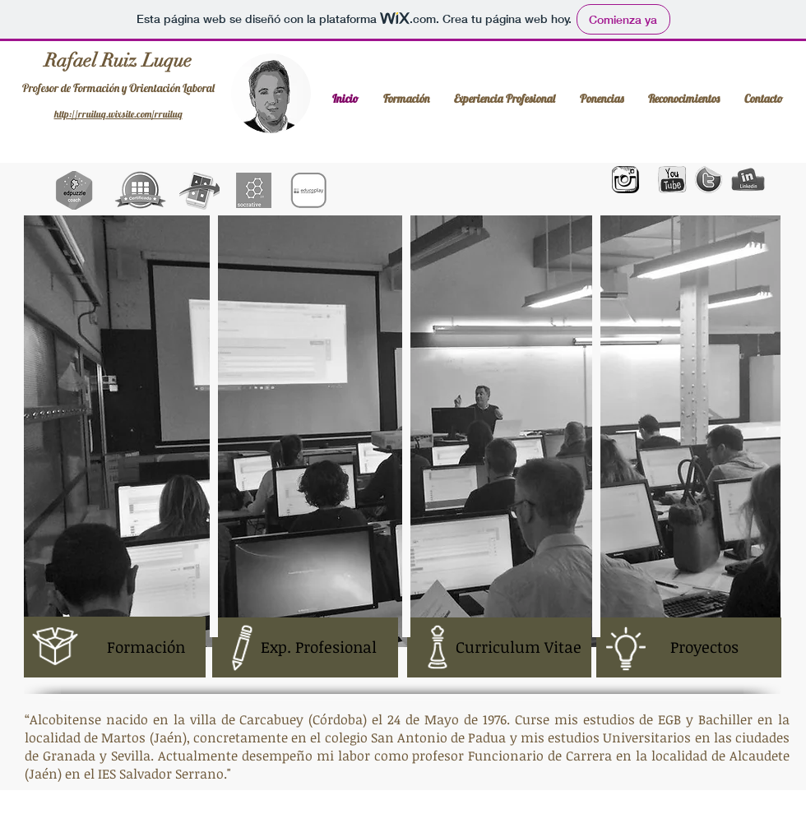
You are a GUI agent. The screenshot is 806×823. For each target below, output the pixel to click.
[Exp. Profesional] (305, 647)
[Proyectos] (688, 647)
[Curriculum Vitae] (499, 647)
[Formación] (115, 647)
